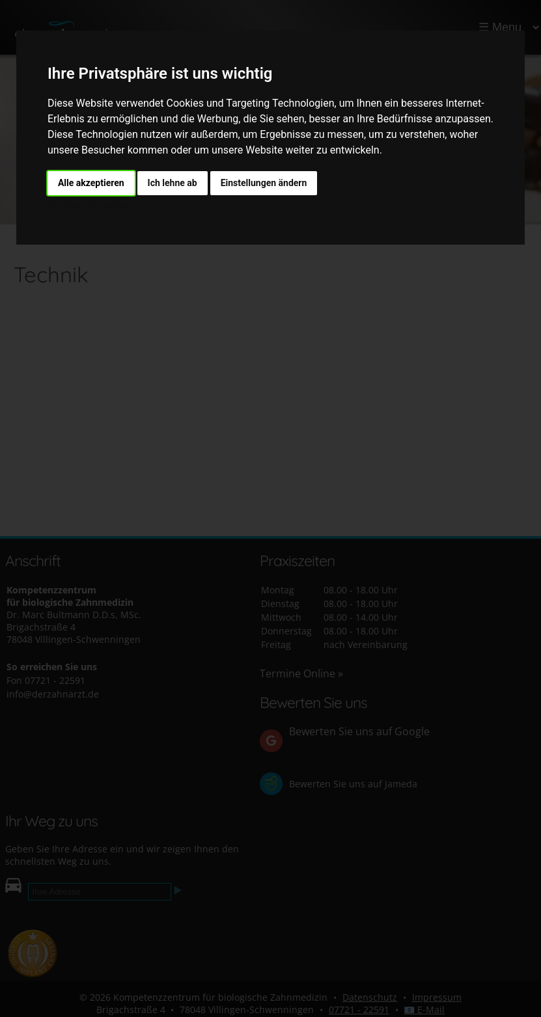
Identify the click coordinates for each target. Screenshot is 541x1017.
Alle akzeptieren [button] (91, 183)
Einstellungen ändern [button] (264, 183)
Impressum (67, 206)
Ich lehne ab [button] (172, 183)
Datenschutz (109, 206)
